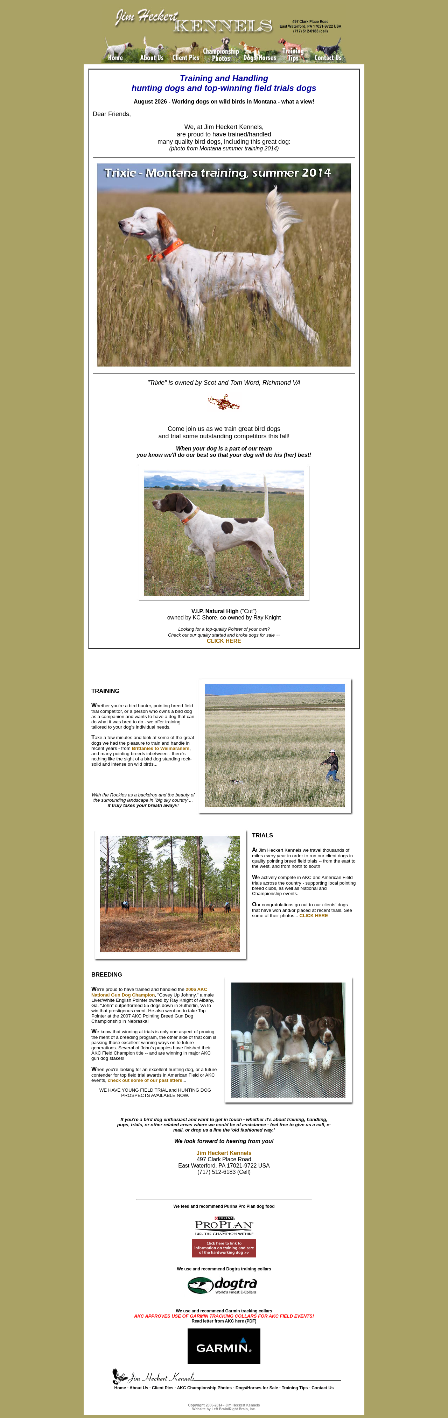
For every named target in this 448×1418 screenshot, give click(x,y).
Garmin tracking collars (248, 1311)
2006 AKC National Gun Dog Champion (149, 992)
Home (120, 1387)
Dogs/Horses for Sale (257, 1387)
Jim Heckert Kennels (223, 1153)
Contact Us (323, 1387)
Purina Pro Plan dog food (249, 1206)
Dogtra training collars (248, 1269)
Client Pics (162, 1387)
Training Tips (295, 1387)
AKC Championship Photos (204, 1387)
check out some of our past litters (145, 1080)
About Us (139, 1387)
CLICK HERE (224, 641)
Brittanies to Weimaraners (161, 748)
